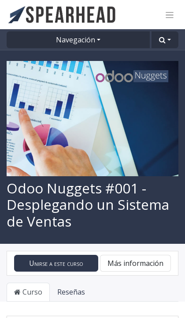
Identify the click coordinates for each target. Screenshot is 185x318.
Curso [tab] (28, 292)
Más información (135, 263)
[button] (165, 39)
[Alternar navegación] (170, 14)
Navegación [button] (75, 40)
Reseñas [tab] (71, 292)
